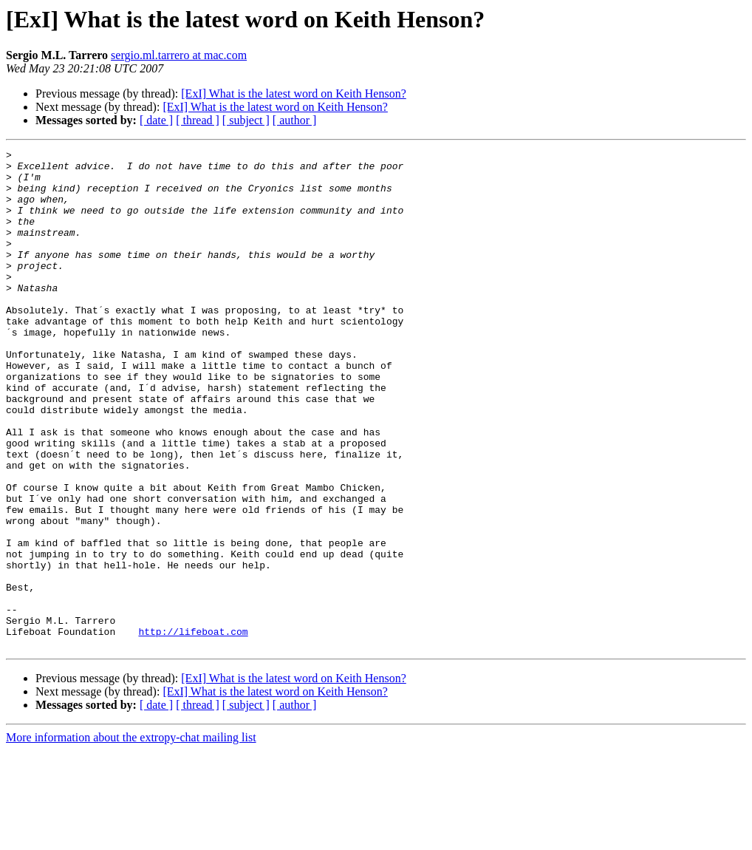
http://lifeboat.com (192, 728)
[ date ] (156, 120)
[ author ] (295, 120)
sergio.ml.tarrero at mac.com (179, 55)
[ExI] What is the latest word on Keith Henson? (293, 93)
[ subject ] (246, 120)
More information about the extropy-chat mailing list (131, 837)
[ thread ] (197, 120)
